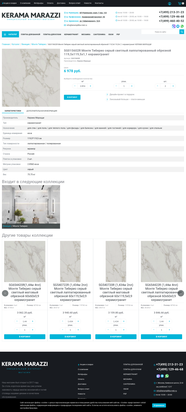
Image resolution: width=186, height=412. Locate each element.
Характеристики (13, 106)
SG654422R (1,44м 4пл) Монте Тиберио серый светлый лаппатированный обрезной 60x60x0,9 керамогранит (161, 287)
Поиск (182, 32)
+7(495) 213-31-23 (171, 12)
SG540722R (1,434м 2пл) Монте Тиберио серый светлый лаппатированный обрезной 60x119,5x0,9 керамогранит (70, 287)
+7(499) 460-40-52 (171, 21)
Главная (6, 39)
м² (83, 76)
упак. (124, 76)
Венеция (26, 39)
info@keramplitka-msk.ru (77, 25)
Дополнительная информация (41, 106)
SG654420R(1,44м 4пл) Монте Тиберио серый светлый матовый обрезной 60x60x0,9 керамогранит (25, 287)
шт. (165, 76)
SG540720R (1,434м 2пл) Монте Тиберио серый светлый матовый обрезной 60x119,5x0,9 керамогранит (116, 287)
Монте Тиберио (39, 39)
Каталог (16, 39)
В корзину (72, 92)
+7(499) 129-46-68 (171, 16)
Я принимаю (159, 405)
